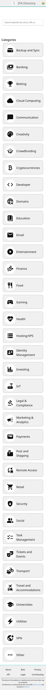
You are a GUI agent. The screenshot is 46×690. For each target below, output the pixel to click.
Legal (22, 674)
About (8, 669)
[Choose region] (43, 3)
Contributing (38, 674)
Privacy (37, 669)
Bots (23, 669)
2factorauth (37, 685)
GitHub (26, 687)
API (8, 674)
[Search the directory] (20, 22)
